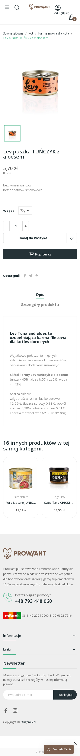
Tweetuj (31, 276)
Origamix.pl (28, 722)
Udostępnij (25, 276)
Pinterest (37, 276)
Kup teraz (40, 254)
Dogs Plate (59, 497)
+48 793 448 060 (33, 601)
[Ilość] (16, 226)
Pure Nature (21, 497)
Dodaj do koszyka (33, 238)
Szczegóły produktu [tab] (40, 304)
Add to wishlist (72, 238)
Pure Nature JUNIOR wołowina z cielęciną (21, 503)
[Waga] (25, 210)
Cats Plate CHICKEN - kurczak (59, 503)
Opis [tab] (40, 294)
